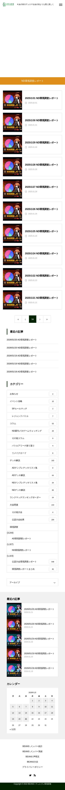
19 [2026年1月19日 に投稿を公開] (13, 719)
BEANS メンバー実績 (32, 751)
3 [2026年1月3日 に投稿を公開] (45, 701)
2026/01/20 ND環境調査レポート (22, 347)
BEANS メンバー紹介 (32, 746)
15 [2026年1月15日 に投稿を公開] (32, 713)
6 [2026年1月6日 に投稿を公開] (19, 707)
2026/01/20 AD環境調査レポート (22, 339)
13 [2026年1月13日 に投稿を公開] (19, 713)
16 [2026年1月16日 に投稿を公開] (39, 713)
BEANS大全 (32, 762)
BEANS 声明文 (32, 756)
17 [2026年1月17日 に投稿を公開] (45, 713)
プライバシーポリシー (32, 767)
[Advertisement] (32, 43)
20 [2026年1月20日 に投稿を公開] (19, 719)
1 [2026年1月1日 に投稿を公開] (32, 701)
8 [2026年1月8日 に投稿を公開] (32, 707)
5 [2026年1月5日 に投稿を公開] (12, 707)
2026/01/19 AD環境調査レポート (22, 355)
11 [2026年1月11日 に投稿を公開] (52, 707)
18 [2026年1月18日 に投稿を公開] (52, 713)
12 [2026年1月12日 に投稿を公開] (13, 713)
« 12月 (13, 729)
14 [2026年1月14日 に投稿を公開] (26, 713)
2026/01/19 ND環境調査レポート (22, 363)
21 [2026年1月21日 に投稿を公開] (26, 719)
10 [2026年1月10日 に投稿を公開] (45, 707)
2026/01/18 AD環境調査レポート (22, 371)
